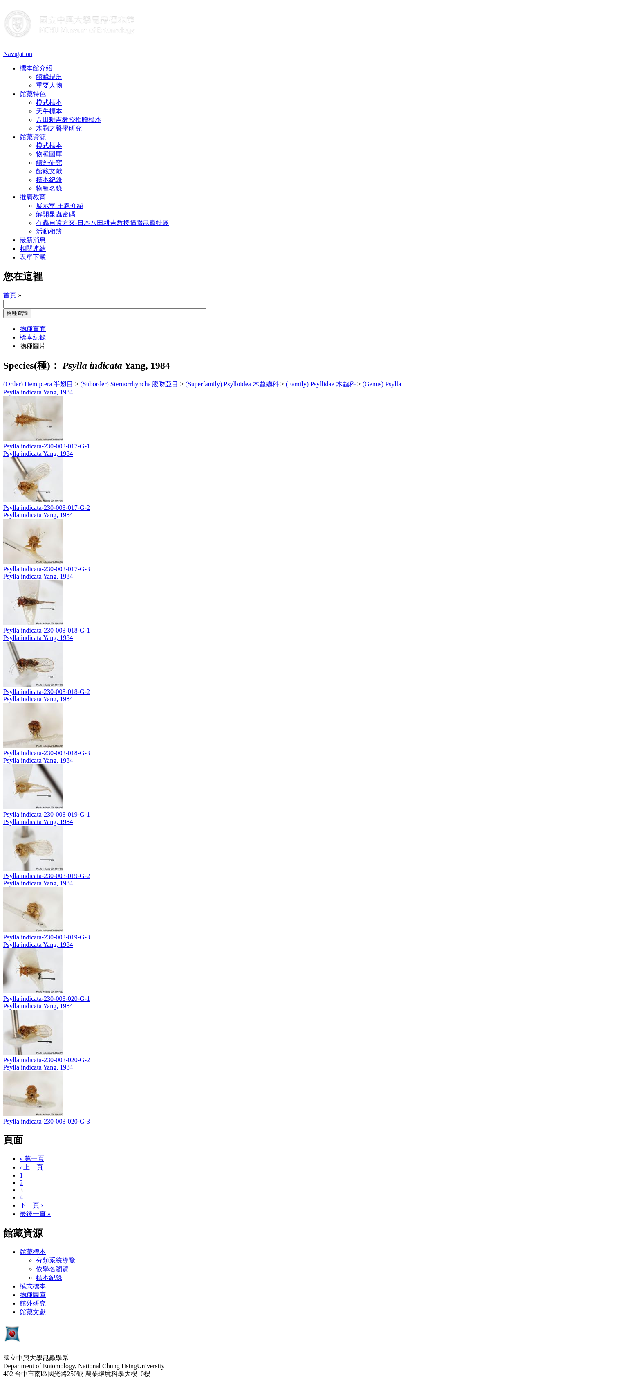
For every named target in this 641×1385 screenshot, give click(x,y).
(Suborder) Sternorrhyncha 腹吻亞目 (130, 384)
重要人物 (49, 85)
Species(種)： (31, 365)
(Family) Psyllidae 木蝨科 (321, 384)
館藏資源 (33, 136)
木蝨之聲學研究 (59, 128)
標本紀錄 (49, 179)
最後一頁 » (35, 1213)
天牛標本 (49, 111)
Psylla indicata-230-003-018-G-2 (46, 691)
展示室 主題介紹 (59, 205)
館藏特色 (33, 93)
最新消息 (33, 239)
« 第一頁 (32, 1158)
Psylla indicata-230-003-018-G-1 (46, 630)
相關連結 (33, 248)
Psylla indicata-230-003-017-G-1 (46, 446)
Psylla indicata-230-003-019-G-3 (46, 937)
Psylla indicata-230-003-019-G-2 (46, 875)
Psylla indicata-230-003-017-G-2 (46, 507)
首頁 (9, 295)
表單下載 (33, 257)
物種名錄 (49, 188)
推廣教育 (33, 197)
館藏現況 (49, 76)
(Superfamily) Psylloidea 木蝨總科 (232, 384)
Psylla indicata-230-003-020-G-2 (46, 1059)
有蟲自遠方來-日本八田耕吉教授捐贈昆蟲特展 (102, 222)
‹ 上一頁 (31, 1167)
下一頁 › (31, 1205)
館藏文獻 (49, 171)
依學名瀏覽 (52, 1269)
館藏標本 (33, 1251)
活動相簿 (49, 231)
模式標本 (49, 102)
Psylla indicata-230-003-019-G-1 (46, 814)
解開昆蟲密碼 (55, 214)
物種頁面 (33, 328)
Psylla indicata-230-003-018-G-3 (46, 753)
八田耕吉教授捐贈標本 (68, 119)
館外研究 (49, 162)
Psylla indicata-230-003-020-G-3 (46, 1121)
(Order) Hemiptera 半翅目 (38, 384)
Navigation (17, 53)
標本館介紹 (36, 68)
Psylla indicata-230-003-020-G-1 (46, 998)
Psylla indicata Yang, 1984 (38, 392)
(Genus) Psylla (382, 384)
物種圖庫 (49, 154)
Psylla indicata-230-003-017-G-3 (46, 568)
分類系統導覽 (55, 1260)
